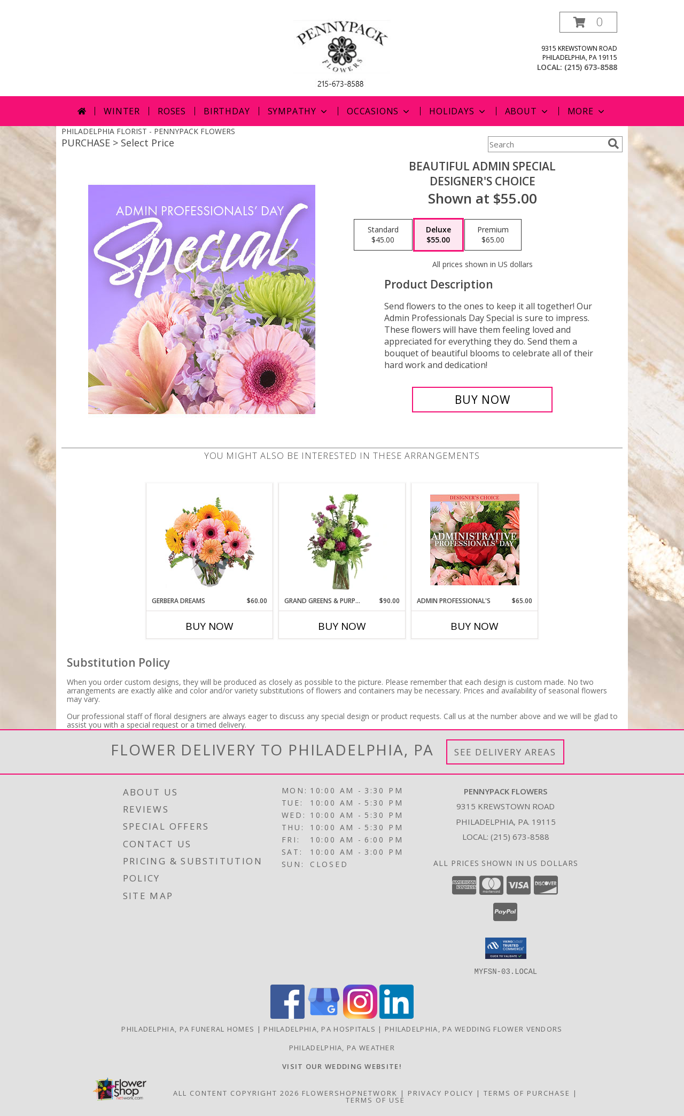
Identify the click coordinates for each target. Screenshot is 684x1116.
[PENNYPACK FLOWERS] (342, 54)
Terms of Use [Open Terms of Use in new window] (375, 1099)
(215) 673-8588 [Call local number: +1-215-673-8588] (590, 67)
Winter (122, 111)
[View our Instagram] (360, 1015)
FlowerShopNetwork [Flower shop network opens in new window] (350, 1092)
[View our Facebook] (287, 1015)
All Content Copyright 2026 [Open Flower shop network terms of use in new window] (236, 1092)
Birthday (227, 111)
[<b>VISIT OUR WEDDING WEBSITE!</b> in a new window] (342, 1066)
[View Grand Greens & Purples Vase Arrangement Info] (342, 540)
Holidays (458, 111)
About (527, 111)
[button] (588, 22)
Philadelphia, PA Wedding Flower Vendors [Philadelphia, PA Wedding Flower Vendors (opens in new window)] (474, 1028)
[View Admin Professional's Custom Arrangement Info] (474, 540)
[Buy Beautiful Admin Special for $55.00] (482, 399)
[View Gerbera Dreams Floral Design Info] (209, 540)
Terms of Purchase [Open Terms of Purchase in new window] (527, 1092)
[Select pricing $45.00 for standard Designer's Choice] (383, 235)
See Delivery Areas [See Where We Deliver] (505, 752)
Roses (172, 111)
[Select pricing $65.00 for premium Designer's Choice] (493, 235)
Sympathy (298, 111)
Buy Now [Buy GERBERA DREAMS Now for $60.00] (209, 626)
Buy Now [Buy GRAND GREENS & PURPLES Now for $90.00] (342, 626)
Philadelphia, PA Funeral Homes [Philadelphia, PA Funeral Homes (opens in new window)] (187, 1028)
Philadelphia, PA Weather (342, 1047)
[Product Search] (545, 144)
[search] (613, 144)
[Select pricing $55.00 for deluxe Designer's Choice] (438, 235)
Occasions (379, 111)
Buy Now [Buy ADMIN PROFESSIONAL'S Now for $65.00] (474, 626)
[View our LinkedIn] (396, 1015)
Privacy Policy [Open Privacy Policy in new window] (440, 1092)
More (587, 111)
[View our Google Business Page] (324, 1015)
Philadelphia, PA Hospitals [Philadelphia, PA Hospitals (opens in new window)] (319, 1028)
